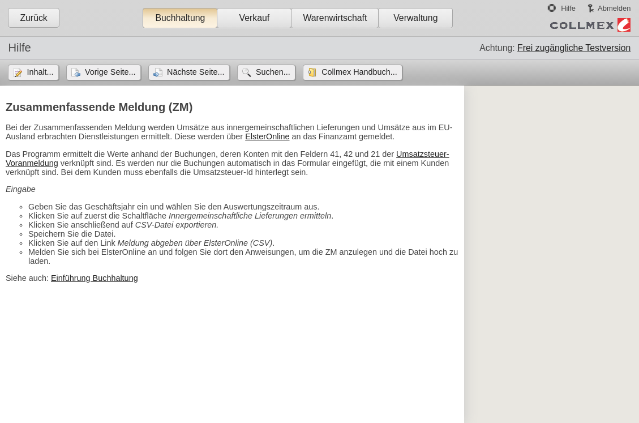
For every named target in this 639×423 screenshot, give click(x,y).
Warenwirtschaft (335, 18)
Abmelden (614, 8)
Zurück (33, 18)
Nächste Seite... (196, 71)
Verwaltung (415, 18)
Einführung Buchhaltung (94, 278)
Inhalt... (40, 71)
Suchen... (273, 71)
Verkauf (254, 18)
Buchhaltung (180, 18)
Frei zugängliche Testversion (574, 48)
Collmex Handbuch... (359, 71)
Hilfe (568, 8)
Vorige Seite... (110, 71)
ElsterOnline (267, 136)
